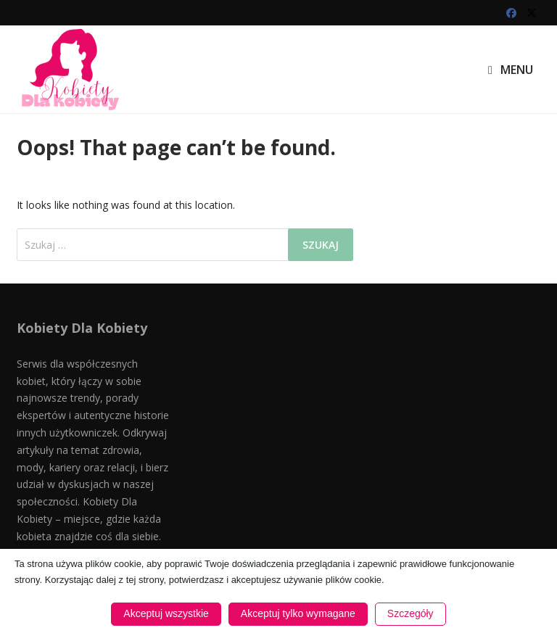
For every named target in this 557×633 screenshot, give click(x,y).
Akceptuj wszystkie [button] (165, 613)
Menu (510, 70)
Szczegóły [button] (410, 613)
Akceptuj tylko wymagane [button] (298, 613)
